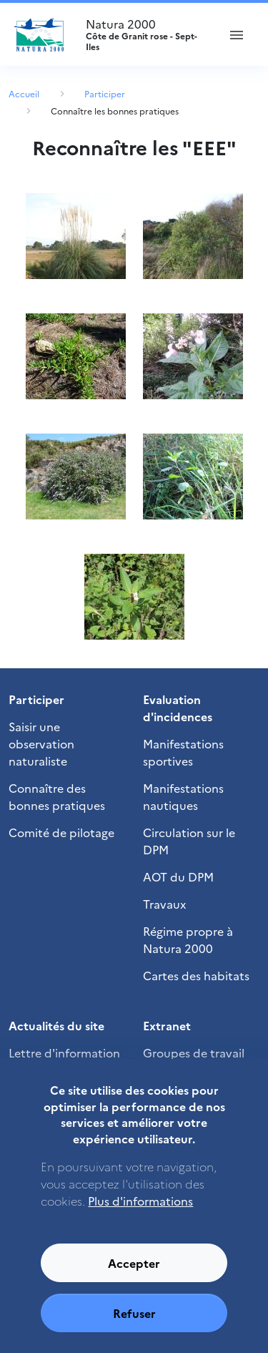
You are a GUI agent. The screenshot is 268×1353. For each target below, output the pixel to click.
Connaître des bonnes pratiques (57, 796)
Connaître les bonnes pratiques (115, 110)
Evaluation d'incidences (177, 707)
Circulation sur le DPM (189, 840)
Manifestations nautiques (183, 796)
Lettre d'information (64, 1052)
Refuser (134, 1326)
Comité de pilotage (61, 832)
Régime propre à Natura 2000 (188, 939)
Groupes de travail (193, 1052)
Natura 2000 (145, 34)
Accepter (134, 1276)
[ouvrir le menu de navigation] (237, 34)
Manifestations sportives (183, 752)
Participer (104, 93)
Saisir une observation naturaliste (41, 743)
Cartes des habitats (196, 975)
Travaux (164, 904)
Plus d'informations (140, 1213)
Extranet (167, 1025)
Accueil (24, 93)
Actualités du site (56, 1025)
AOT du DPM (178, 876)
